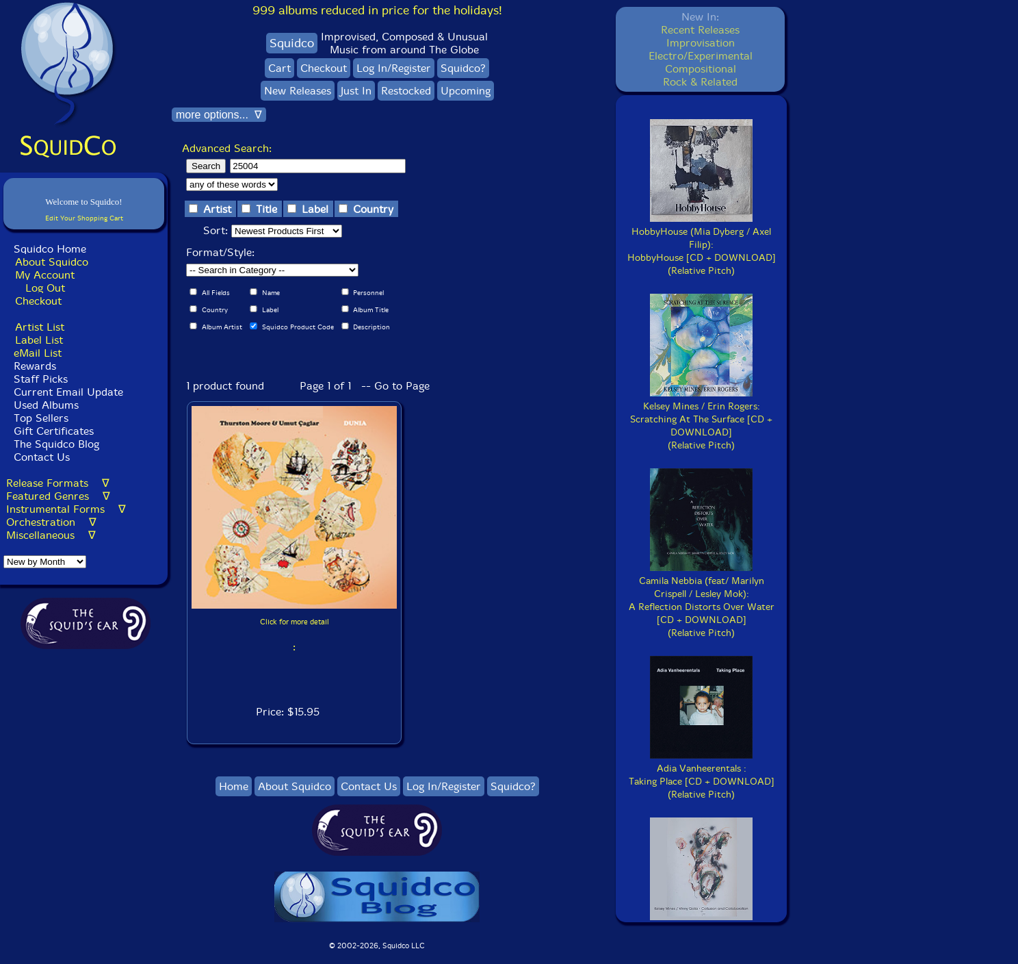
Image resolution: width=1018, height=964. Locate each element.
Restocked (406, 90)
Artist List (39, 326)
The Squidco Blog (56, 444)
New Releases (297, 90)
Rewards (35, 365)
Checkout (38, 300)
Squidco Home (50, 248)
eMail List (38, 352)
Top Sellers (41, 417)
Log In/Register (393, 68)
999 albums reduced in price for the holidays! (377, 10)
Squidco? (463, 68)
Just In (356, 90)
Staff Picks (41, 378)
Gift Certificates (54, 430)
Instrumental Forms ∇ (66, 509)
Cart (279, 68)
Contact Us (40, 457)
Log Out (45, 287)
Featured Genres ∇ (58, 496)
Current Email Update (66, 391)
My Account (45, 274)
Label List (39, 339)
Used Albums (46, 404)
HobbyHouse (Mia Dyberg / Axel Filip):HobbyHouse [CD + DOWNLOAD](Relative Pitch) (701, 245)
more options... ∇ (219, 114)
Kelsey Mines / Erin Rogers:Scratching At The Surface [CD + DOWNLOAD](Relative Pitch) (701, 419)
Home (233, 786)
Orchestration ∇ (51, 522)
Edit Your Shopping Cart (84, 218)
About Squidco (51, 261)
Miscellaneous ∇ (51, 535)
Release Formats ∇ (57, 483)
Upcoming (466, 90)
